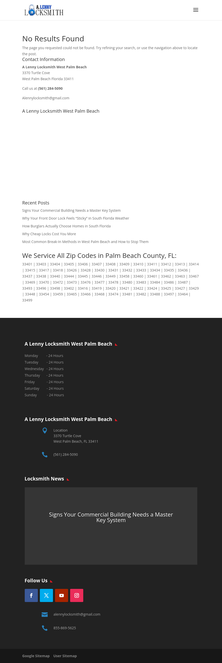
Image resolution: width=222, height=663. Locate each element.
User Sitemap (65, 655)
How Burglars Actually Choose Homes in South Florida (66, 226)
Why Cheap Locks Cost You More (49, 233)
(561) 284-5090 (65, 454)
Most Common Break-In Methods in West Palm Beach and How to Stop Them (85, 241)
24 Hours (56, 395)
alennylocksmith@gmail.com (76, 614)
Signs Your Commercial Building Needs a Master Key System (71, 210)
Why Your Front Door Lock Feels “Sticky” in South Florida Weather (75, 218)
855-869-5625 (64, 627)
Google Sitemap (37, 655)
